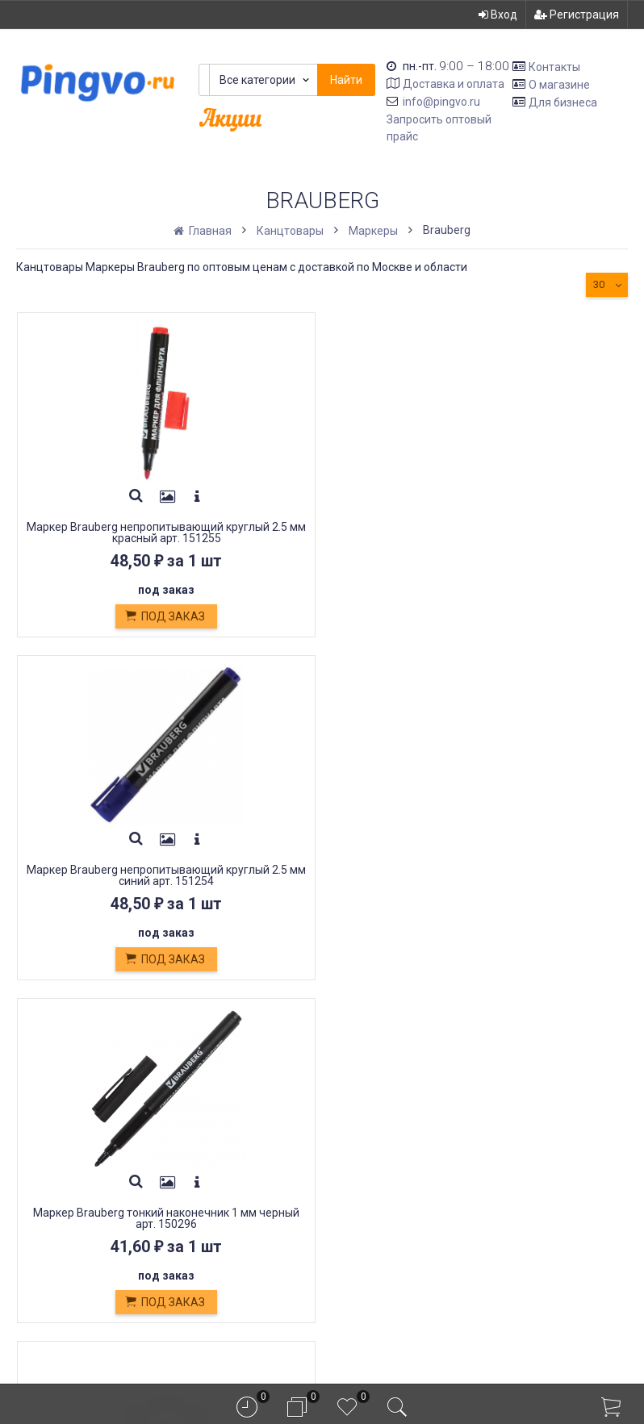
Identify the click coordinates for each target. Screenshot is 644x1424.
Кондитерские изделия (237, 1155)
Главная (204, 230)
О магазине (559, 84)
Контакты (554, 67)
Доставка (196, 1101)
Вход (498, 14)
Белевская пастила (224, 1172)
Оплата (188, 1118)
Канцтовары (290, 230)
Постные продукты (225, 1191)
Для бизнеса (563, 101)
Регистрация (576, 14)
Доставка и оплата (453, 83)
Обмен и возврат (218, 1137)
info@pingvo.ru (441, 101)
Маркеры (373, 230)
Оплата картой (210, 1226)
